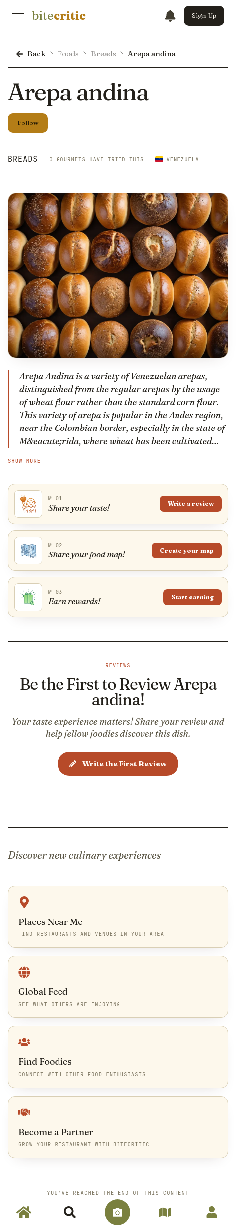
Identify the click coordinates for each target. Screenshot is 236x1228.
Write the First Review (118, 763)
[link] (59, 16)
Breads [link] (23, 159)
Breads (103, 53)
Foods (68, 53)
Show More (24, 461)
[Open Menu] (18, 16)
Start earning (192, 597)
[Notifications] (170, 16)
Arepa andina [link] (152, 53)
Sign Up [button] (204, 15)
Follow (28, 122)
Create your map (187, 550)
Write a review (191, 503)
